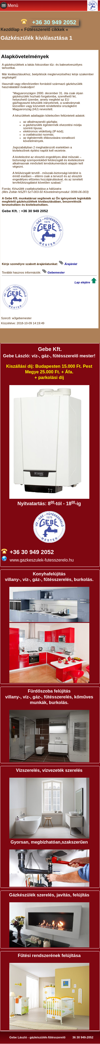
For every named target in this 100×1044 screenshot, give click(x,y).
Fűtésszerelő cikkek (44, 29)
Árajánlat (70, 264)
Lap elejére (82, 282)
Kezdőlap (10, 29)
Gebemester (56, 272)
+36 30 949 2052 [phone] (54, 22)
